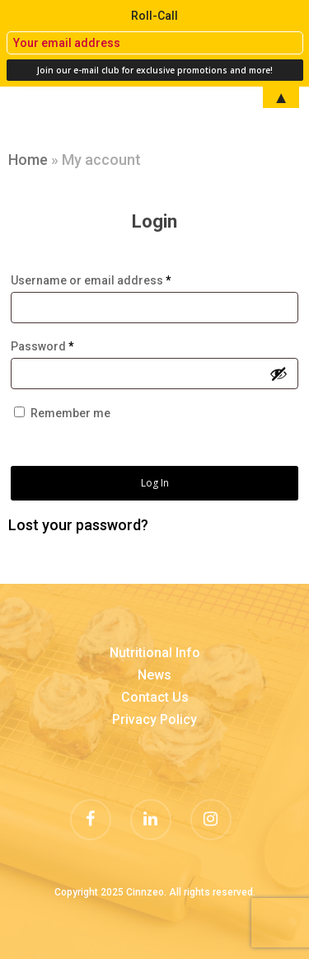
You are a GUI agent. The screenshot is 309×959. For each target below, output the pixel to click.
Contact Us (155, 697)
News (154, 675)
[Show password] (278, 373)
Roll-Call (154, 15)
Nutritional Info (155, 652)
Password (42, 346)
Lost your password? (78, 525)
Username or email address (91, 280)
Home (28, 159)
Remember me (70, 413)
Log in (155, 483)
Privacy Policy (154, 719)
